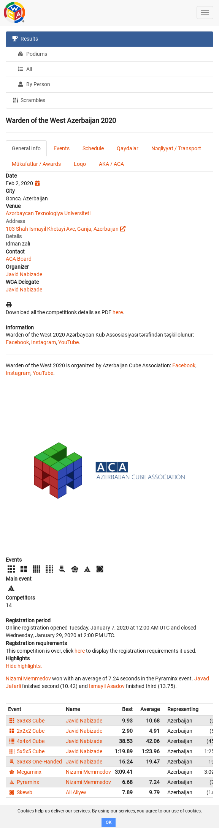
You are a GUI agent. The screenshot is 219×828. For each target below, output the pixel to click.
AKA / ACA (111, 164)
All (24, 69)
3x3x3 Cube (26, 721)
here (118, 312)
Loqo (80, 164)
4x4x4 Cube (26, 741)
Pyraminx (23, 782)
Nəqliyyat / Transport (176, 148)
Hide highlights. (24, 666)
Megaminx (24, 772)
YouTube (68, 342)
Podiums (32, 54)
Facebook (17, 342)
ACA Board (19, 259)
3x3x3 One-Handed (35, 762)
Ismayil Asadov (107, 686)
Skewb (20, 792)
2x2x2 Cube (26, 731)
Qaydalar (127, 148)
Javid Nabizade (24, 274)
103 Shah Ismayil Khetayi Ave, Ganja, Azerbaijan (62, 229)
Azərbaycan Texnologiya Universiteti (48, 213)
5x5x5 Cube (26, 751)
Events (62, 148)
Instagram (43, 342)
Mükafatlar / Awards (36, 164)
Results (25, 39)
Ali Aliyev (76, 792)
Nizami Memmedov (28, 678)
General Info (26, 148)
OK (108, 822)
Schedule (93, 148)
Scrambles (28, 99)
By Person (33, 84)
